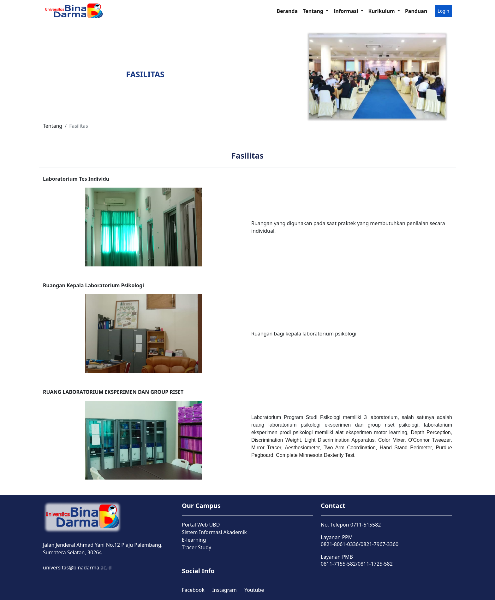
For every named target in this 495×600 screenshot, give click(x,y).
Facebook (193, 589)
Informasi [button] (346, 11)
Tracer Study (196, 547)
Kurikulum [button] (382, 11)
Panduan (416, 11)
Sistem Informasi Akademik (214, 532)
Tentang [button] (314, 11)
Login (443, 11)
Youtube (254, 589)
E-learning (194, 539)
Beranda (287, 11)
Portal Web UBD (201, 524)
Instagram (224, 589)
